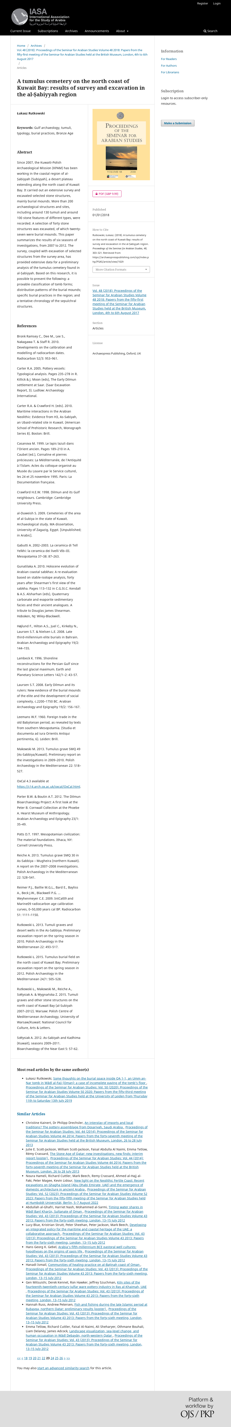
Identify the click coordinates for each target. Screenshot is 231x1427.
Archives (71, 31)
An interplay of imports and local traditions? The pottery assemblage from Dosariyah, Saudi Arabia (79, 1125)
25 (57, 1358)
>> (68, 1358)
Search (211, 31)
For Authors (169, 66)
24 (52, 1358)
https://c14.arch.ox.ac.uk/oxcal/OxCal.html (48, 786)
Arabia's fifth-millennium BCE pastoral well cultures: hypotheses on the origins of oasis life (81, 1249)
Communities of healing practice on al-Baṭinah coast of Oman (94, 1264)
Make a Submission (177, 123)
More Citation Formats (111, 269)
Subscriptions (48, 31)
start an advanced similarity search (63, 1368)
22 (43, 1358)
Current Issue (20, 31)
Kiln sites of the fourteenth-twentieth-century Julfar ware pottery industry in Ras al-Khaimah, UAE (86, 1284)
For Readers (169, 59)
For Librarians (170, 72)
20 (34, 1358)
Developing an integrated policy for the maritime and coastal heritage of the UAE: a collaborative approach (86, 1229)
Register (202, 3)
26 (61, 1358)
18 (26, 1358)
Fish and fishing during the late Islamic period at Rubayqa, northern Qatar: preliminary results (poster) (86, 1306)
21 (39, 1358)
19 (30, 1358)
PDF (105, 194)
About (121, 31)
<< (19, 1358)
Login (217, 3)
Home (21, 46)
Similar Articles (31, 1113)
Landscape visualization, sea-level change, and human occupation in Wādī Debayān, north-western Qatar (82, 1333)
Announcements (97, 31)
